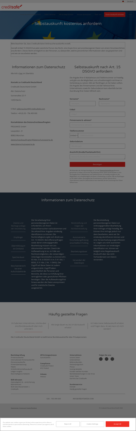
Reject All (67, 424)
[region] (68, 424)
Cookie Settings (92, 424)
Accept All (117, 424)
